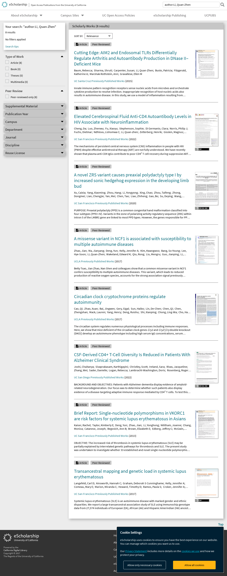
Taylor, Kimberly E (102, 425)
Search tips (12, 46)
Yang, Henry (114, 312)
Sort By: (78, 36)
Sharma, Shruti (103, 70)
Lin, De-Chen (153, 308)
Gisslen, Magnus (173, 132)
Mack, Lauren (97, 312)
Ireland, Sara (157, 366)
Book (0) (16, 69)
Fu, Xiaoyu (111, 128)
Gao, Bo (153, 196)
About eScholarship (24, 15)
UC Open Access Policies (118, 15)
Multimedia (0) (19, 82)
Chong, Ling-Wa (167, 312)
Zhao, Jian (80, 250)
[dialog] (170, 549)
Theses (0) (17, 75)
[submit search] (222, 4)
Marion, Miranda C (106, 487)
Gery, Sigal (122, 308)
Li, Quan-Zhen (144, 70)
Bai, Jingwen (107, 308)
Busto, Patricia (163, 70)
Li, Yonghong (151, 425)
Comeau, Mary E (83, 487)
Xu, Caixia (79, 192)
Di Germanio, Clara (157, 128)
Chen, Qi (168, 308)
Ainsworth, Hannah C (108, 483)
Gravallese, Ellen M (131, 74)
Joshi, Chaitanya (84, 366)
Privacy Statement (136, 551)
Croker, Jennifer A (174, 487)
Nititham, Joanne (171, 425)
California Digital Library (15, 550)
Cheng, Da (80, 128)
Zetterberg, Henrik (151, 132)
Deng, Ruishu (131, 312)
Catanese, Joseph (95, 428)
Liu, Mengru (153, 254)
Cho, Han (184, 312)
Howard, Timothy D (129, 487)
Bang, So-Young (170, 250)
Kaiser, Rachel (82, 425)
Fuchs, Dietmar (83, 132)
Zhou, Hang (114, 192)
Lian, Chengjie (95, 196)
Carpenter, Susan (124, 70)
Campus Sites (70, 15)
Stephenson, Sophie (131, 128)
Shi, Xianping (148, 312)
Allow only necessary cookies (144, 565)
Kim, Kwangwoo (149, 250)
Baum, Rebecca (83, 70)
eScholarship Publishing (170, 15)
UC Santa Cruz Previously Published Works (99, 81)
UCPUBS (210, 15)
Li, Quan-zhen (129, 132)
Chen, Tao (123, 196)
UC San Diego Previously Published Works (99, 377)
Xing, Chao (146, 192)
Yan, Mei (110, 196)
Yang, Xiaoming (96, 192)
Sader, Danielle (98, 370)
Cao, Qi (78, 308)
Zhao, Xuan (91, 308)
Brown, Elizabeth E (139, 428)
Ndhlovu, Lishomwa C (106, 132)
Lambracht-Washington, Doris (147, 370)
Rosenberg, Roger (177, 370)
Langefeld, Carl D (84, 483)
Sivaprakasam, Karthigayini (111, 366)
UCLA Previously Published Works (94, 261)
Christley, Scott (138, 366)
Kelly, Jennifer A (128, 250)
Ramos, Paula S (152, 487)
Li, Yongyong (130, 192)
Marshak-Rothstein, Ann (104, 74)
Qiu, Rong (138, 254)
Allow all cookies (194, 565)
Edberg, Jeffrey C (162, 428)
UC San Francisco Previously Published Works (101, 139)
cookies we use (190, 551)
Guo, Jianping (170, 254)
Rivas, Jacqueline (176, 366)
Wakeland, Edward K (118, 254)
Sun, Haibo (137, 308)
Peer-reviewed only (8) (24, 97)
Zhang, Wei (80, 370)
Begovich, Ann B (116, 428)
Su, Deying (166, 196)
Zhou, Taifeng (162, 192)
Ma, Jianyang (96, 250)
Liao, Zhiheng (139, 196)
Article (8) (16, 62)
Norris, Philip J (178, 128)
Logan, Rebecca (118, 370)
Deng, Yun (112, 250)
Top (220, 524)
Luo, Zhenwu (95, 128)
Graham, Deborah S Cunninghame (143, 483)
